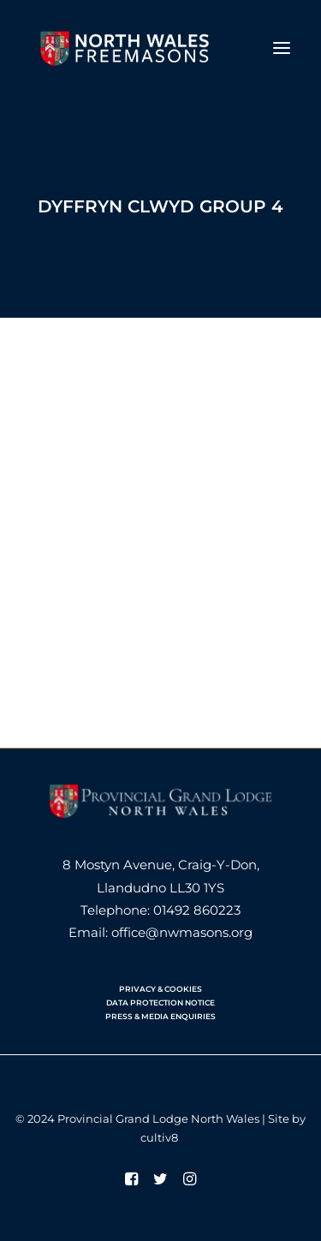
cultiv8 (159, 1137)
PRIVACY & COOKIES (160, 988)
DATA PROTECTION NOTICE (160, 1002)
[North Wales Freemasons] (125, 48)
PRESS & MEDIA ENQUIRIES (160, 1016)
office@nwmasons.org (182, 932)
